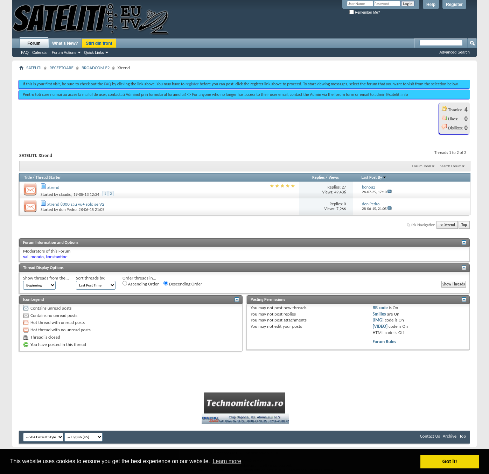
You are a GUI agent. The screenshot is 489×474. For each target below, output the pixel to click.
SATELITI (33, 67)
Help (430, 4)
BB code (379, 307)
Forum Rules (384, 341)
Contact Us (430, 436)
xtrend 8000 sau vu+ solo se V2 (75, 204)
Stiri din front (99, 43)
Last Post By (374, 177)
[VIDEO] (379, 326)
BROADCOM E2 (96, 67)
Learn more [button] (226, 461)
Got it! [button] (449, 461)
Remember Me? (364, 12)
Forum (33, 43)
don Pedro (68, 209)
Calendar (40, 52)
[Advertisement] (244, 72)
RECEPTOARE (61, 67)
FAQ (25, 52)
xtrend (53, 187)
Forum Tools (421, 166)
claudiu (65, 194)
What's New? (65, 43)
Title (28, 177)
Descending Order (182, 283)
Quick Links (94, 52)
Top (464, 225)
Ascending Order (141, 283)
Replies (318, 177)
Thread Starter (48, 177)
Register (454, 4)
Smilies (379, 314)
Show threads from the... (46, 278)
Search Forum (451, 166)
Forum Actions (64, 52)
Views (333, 177)
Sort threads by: (90, 278)
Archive (449, 436)
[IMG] (378, 320)
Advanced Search (454, 52)
